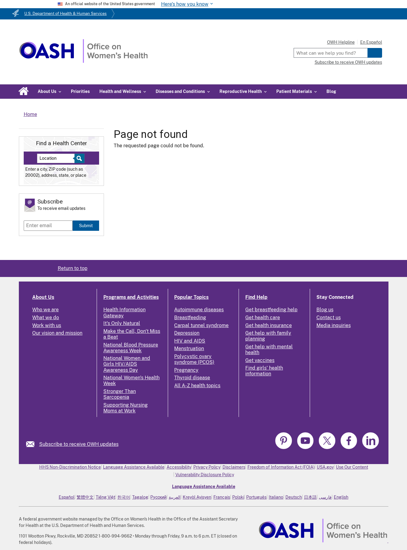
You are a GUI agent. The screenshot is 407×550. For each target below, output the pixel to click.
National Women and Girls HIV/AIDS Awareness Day (126, 364)
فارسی (325, 497)
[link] (32, 444)
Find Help (256, 297)
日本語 (310, 497)
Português (256, 497)
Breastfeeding (190, 317)
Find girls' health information (264, 371)
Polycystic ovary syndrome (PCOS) (194, 359)
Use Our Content (352, 467)
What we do (45, 317)
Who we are (45, 310)
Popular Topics (191, 297)
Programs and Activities (131, 297)
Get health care (262, 317)
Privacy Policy (206, 467)
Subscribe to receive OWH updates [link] (79, 444)
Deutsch (293, 497)
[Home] (83, 61)
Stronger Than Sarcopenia (119, 394)
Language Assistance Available (133, 467)
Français (221, 497)
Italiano (276, 497)
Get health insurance (268, 325)
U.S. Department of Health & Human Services (65, 13)
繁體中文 (85, 497)
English (341, 497)
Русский (158, 497)
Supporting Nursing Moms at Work (125, 408)
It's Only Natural (121, 323)
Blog (331, 91)
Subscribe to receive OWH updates (348, 62)
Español (66, 497)
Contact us (328, 317)
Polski (238, 497)
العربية (175, 497)
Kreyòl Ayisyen (197, 497)
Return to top (73, 268)
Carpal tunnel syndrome (201, 325)
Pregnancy (186, 370)
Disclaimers (233, 467)
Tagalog (140, 497)
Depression (186, 333)
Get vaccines (259, 360)
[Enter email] (48, 225)
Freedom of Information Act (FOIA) (281, 467)
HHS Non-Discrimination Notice (70, 467)
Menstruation (189, 348)
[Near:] (58, 158)
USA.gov (325, 467)
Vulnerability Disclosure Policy (204, 474)
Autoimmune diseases (199, 310)
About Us (43, 297)
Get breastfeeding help (271, 310)
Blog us (324, 310)
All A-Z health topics (197, 385)
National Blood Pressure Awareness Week (130, 348)
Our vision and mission (57, 333)
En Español (371, 42)
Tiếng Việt (105, 497)
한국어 (123, 497)
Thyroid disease (192, 378)
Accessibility (179, 467)
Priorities (80, 91)
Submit (86, 225)
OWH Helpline (341, 42)
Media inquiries (333, 325)
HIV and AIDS (189, 341)
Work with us (46, 325)
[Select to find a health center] (79, 158)
